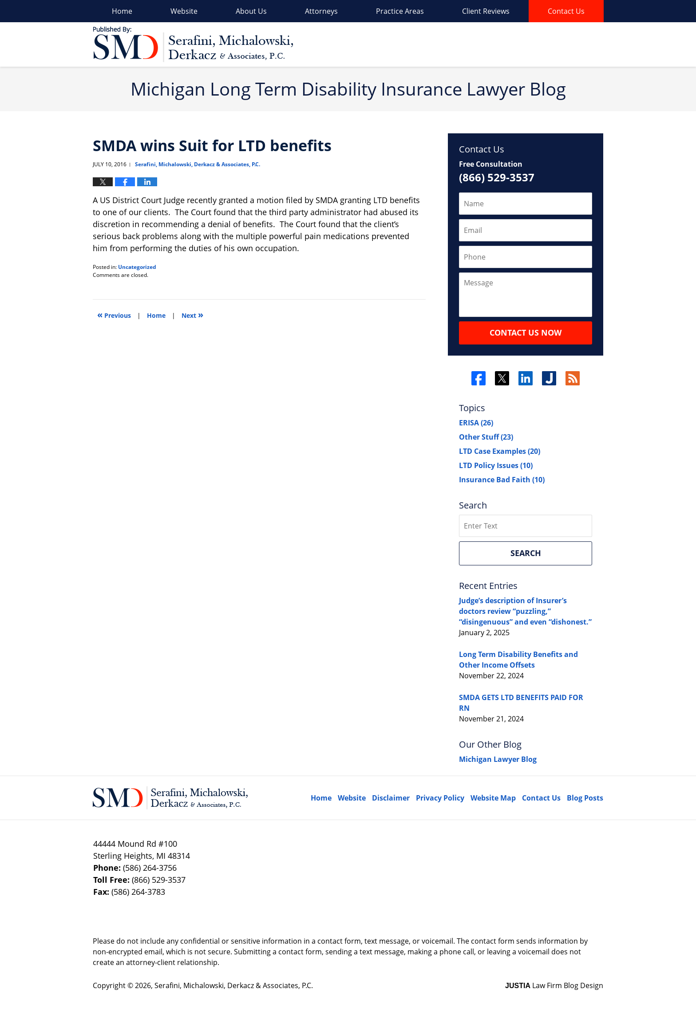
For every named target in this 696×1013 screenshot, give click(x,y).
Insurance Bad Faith (502, 479)
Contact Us (566, 11)
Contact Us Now (526, 332)
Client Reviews (486, 11)
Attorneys (321, 11)
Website (184, 11)
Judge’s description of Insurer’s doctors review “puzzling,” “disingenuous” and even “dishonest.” (525, 611)
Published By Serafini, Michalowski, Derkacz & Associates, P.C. (553, 44)
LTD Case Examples (499, 451)
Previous (114, 314)
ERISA (476, 423)
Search (525, 553)
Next (192, 314)
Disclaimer (391, 798)
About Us (251, 11)
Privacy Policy (440, 798)
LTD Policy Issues (496, 465)
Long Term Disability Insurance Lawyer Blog (193, 44)
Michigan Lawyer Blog (498, 759)
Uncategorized (137, 267)
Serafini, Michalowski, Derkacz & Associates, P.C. (233, 985)
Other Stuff (486, 437)
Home (122, 11)
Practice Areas (400, 11)
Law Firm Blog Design (554, 985)
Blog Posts (585, 798)
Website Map (493, 798)
